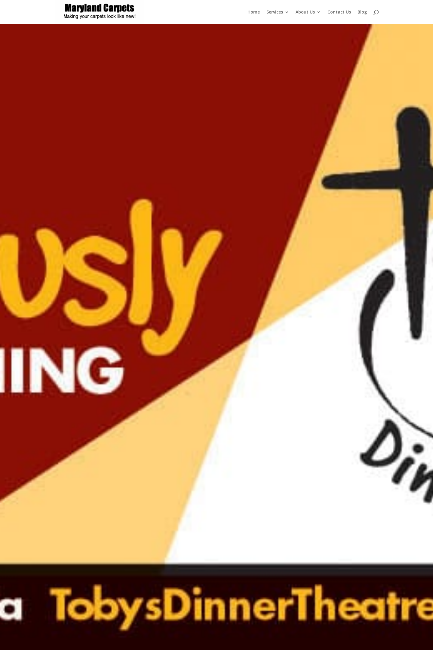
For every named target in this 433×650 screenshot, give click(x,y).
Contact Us (339, 12)
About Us (305, 12)
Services (274, 12)
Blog (362, 12)
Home (253, 12)
